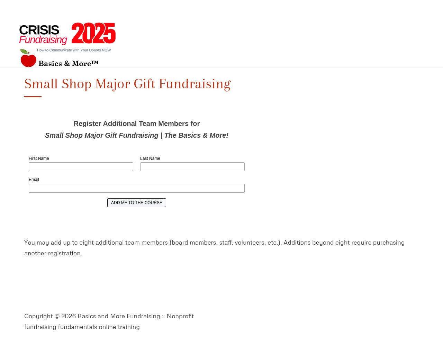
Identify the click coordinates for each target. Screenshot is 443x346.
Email (34, 179)
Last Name (150, 158)
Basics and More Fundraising (67, 44)
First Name (39, 158)
